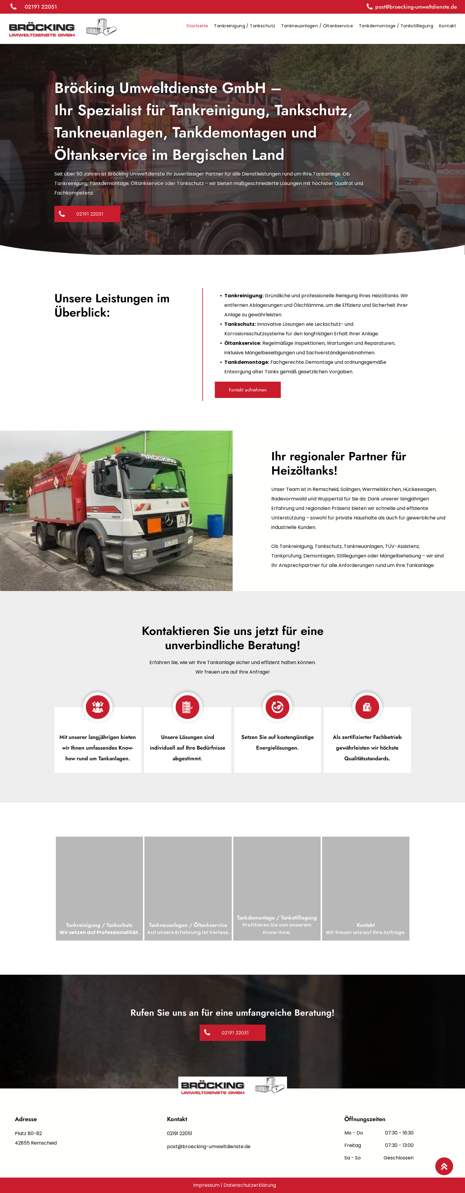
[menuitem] (197, 26)
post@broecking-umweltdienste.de (208, 1146)
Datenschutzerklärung (249, 1185)
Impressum (206, 1185)
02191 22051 (179, 1133)
